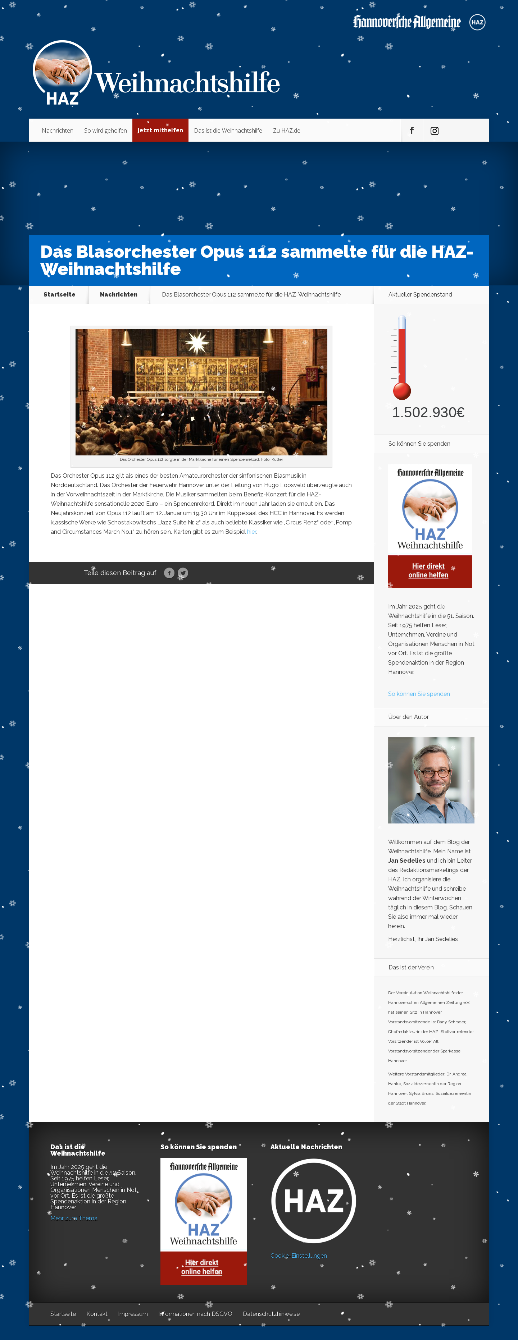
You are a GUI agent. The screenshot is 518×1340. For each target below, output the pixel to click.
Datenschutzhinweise (271, 1314)
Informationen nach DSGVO (195, 1314)
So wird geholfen (105, 130)
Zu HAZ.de (286, 130)
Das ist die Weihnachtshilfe (228, 130)
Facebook (169, 573)
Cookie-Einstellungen (299, 1255)
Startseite (60, 295)
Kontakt (97, 1314)
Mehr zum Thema (73, 1218)
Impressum (133, 1314)
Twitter (182, 573)
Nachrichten (57, 130)
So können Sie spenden (419, 693)
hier (251, 531)
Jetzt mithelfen (160, 130)
